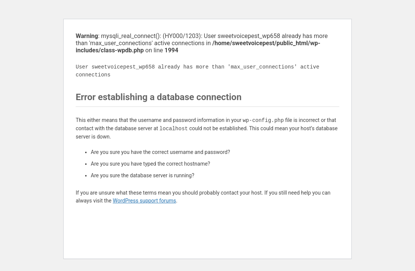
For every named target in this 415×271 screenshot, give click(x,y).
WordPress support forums (144, 201)
